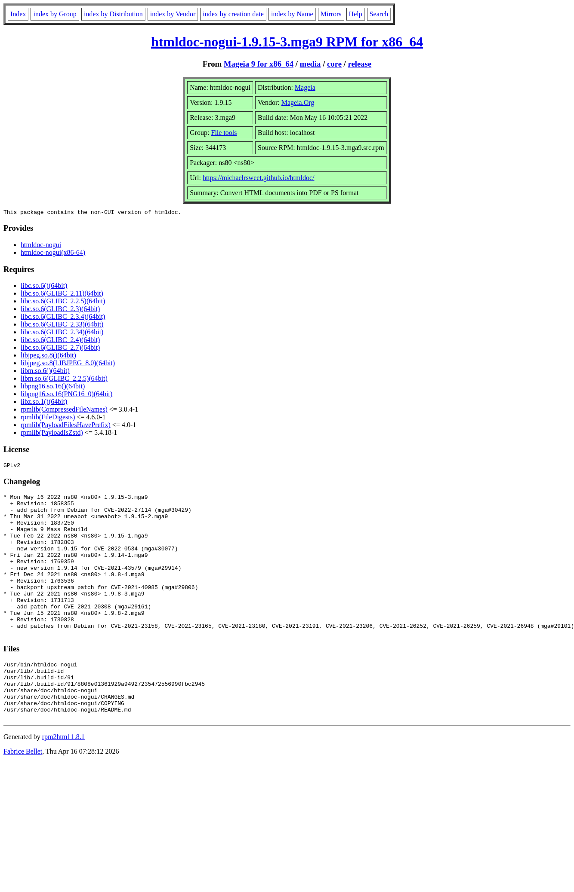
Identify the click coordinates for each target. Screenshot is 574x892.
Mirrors (331, 14)
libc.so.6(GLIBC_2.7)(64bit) (60, 348)
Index (18, 14)
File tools (224, 132)
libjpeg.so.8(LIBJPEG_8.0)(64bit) (68, 364)
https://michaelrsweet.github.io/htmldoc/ (259, 177)
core (334, 63)
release (360, 63)
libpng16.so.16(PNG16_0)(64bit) (66, 395)
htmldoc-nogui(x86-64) (53, 253)
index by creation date (233, 14)
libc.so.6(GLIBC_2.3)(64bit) (60, 310)
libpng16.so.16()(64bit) (53, 387)
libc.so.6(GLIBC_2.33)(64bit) (62, 325)
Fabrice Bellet (22, 793)
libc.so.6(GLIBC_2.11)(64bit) (62, 294)
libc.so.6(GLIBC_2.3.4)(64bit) (63, 317)
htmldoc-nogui (41, 246)
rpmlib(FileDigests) (48, 418)
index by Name (292, 14)
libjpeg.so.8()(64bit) (48, 356)
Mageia (305, 87)
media (310, 63)
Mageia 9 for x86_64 (258, 63)
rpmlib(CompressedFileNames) (64, 410)
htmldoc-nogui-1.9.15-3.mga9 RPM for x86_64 (287, 41)
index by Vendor (172, 14)
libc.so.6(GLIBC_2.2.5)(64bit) (63, 302)
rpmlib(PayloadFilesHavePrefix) (66, 426)
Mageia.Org (298, 102)
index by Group (54, 14)
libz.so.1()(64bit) (44, 402)
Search (379, 14)
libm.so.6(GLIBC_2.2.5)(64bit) (64, 379)
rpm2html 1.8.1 (63, 779)
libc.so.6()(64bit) (44, 286)
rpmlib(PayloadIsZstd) (52, 433)
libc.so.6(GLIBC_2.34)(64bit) (62, 333)
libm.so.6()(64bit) (45, 372)
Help (355, 14)
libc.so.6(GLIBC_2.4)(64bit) (60, 341)
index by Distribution (113, 14)
